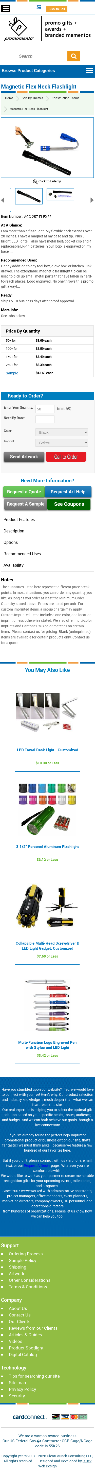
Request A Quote (37, 1166)
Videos (15, 1342)
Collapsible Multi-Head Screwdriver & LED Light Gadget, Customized (47, 947)
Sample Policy (22, 1261)
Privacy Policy (22, 1390)
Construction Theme (63, 98)
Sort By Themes (31, 98)
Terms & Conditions (28, 1288)
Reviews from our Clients (33, 1329)
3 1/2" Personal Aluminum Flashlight (47, 847)
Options (11, 543)
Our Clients (19, 1323)
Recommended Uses (22, 555)
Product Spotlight (26, 1349)
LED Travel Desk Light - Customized (47, 751)
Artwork (16, 1275)
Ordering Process (26, 1255)
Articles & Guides (25, 1336)
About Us (18, 1309)
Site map (17, 1384)
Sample (11, 373)
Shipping (17, 1268)
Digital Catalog (23, 1356)
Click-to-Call (57, 9)
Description (14, 531)
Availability (14, 566)
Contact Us (20, 1316)
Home (9, 98)
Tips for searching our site (34, 1377)
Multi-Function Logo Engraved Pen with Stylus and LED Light (47, 1046)
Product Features (19, 520)
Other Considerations (29, 1281)
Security (17, 1397)
